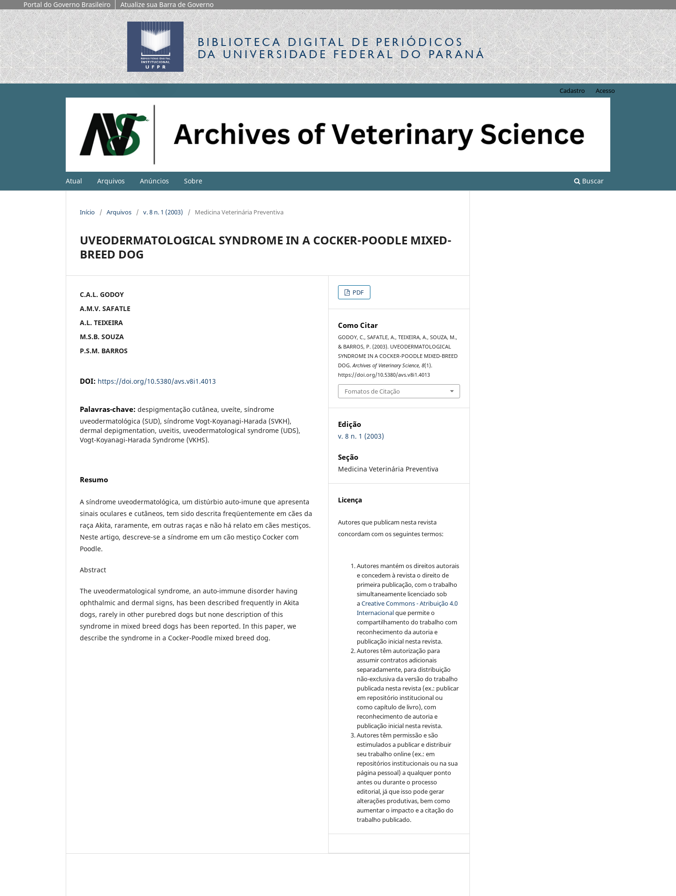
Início (87, 212)
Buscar (589, 180)
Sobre (193, 180)
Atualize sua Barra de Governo (167, 4)
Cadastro (572, 90)
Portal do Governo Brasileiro (66, 4)
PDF (357, 292)
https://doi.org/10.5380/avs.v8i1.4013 (157, 381)
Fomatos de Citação (372, 391)
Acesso (605, 90)
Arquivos (111, 180)
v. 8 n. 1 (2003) (163, 212)
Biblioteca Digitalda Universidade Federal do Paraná (342, 48)
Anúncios (154, 180)
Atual (74, 180)
